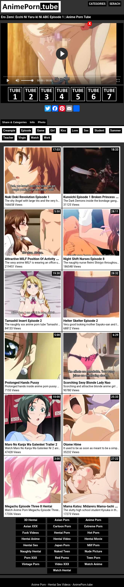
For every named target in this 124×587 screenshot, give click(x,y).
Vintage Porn (30, 564)
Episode (26, 130)
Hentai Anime (30, 539)
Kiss (63, 130)
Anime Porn (93, 520)
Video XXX (62, 564)
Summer (115, 130)
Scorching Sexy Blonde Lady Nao (86, 383)
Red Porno (62, 558)
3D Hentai (30, 520)
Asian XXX (31, 526)
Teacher (8, 137)
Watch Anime (93, 564)
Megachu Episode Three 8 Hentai (28, 506)
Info (32, 122)
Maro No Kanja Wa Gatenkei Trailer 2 (31, 444)
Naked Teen (62, 551)
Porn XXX (30, 558)
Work (47, 137)
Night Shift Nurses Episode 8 (83, 259)
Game (40, 130)
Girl (52, 130)
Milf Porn (93, 545)
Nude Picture (93, 551)
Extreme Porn (93, 526)
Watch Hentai (62, 570)
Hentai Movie (93, 539)
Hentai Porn (62, 532)
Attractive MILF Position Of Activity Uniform (36, 259)
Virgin (22, 137)
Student (99, 130)
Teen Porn (93, 558)
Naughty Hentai (30, 551)
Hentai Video (62, 539)
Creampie (9, 130)
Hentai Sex (30, 545)
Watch (35, 137)
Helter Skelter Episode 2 (80, 321)
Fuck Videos (30, 532)
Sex (86, 130)
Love (75, 130)
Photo (42, 122)
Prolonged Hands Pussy (22, 383)
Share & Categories (14, 122)
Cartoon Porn (62, 526)
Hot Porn (93, 532)
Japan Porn (62, 545)
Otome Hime (72, 444)
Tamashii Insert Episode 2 (23, 321)
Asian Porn (62, 520)
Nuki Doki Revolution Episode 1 (27, 197)
